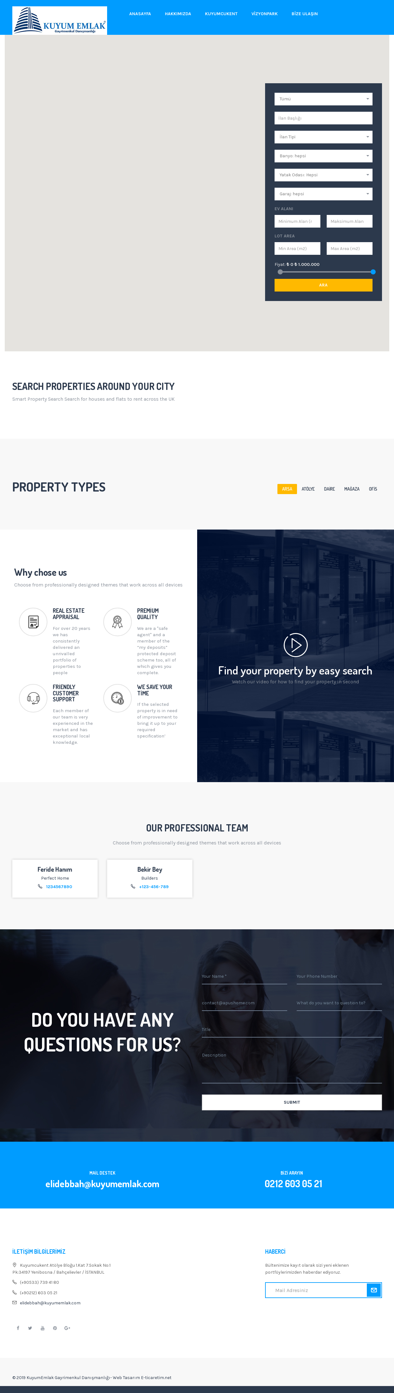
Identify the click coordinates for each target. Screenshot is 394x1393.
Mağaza (352, 489)
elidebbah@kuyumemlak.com (50, 1303)
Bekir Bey (149, 869)
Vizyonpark (265, 13)
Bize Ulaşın (305, 13)
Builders (149, 878)
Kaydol (374, 1290)
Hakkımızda (178, 13)
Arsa (287, 489)
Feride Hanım (55, 869)
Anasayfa (140, 13)
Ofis (373, 489)
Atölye (308, 489)
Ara (323, 285)
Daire (329, 489)
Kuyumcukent (221, 13)
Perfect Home (55, 878)
